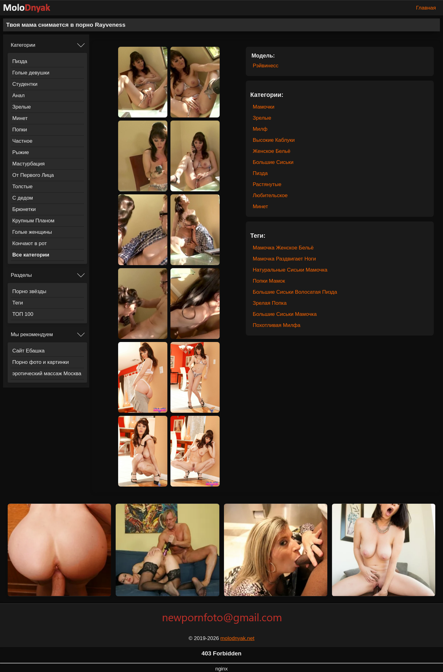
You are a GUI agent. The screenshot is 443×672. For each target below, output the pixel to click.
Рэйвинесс (266, 66)
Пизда (19, 61)
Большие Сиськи (273, 162)
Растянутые (267, 184)
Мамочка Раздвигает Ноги (284, 259)
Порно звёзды (29, 291)
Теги (17, 303)
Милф (260, 129)
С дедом (22, 198)
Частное (22, 141)
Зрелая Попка (270, 303)
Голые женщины (32, 232)
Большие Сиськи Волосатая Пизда (295, 292)
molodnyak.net (237, 638)
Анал (18, 95)
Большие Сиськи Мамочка (285, 314)
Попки (19, 130)
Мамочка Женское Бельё (283, 248)
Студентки (25, 84)
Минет (20, 118)
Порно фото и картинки (40, 362)
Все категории (30, 255)
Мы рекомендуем (32, 334)
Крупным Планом (33, 221)
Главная (426, 8)
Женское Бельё (271, 151)
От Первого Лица (33, 175)
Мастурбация (28, 164)
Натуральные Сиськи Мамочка (290, 270)
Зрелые (21, 107)
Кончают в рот (29, 243)
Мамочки (263, 107)
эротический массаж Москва (46, 373)
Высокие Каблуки (274, 140)
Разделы (21, 275)
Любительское (270, 195)
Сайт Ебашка (28, 351)
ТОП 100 (22, 314)
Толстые (22, 186)
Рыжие (20, 152)
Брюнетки (24, 209)
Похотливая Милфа (277, 325)
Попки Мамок (269, 281)
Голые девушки (31, 73)
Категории (23, 45)
